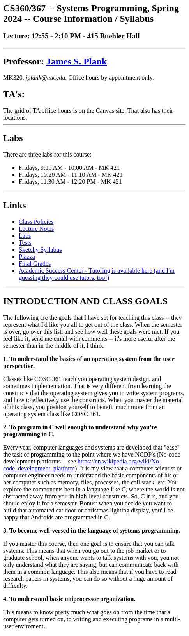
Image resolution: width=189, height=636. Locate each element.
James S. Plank (76, 61)
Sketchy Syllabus (40, 249)
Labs (25, 235)
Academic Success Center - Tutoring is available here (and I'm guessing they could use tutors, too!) (97, 274)
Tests (25, 242)
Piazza (27, 256)
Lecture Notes (36, 228)
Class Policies (36, 221)
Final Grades (35, 263)
